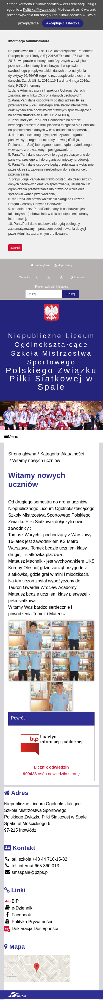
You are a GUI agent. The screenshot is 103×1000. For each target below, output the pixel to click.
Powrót (18, 718)
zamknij (15, 247)
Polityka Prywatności (28, 921)
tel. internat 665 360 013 (31, 865)
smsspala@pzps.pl (26, 872)
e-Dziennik (18, 907)
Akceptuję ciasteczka (62, 23)
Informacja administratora (51, 286)
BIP (11, 901)
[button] (96, 415)
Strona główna (40, 265)
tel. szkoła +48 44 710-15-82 (35, 859)
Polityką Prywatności (39, 9)
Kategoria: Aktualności (62, 454)
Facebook (17, 914)
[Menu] (51, 436)
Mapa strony (63, 265)
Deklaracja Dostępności (31, 929)
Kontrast (77, 277)
